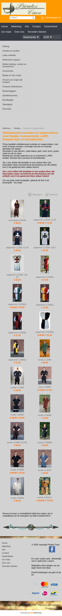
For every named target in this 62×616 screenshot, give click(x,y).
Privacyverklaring (53, 608)
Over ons (19, 31)
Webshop (16, 26)
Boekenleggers (9, 91)
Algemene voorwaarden (48, 605)
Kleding (5, 46)
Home (4, 26)
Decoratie (6, 109)
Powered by (31, 613)
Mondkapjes (7, 100)
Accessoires (7, 71)
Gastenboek (50, 26)
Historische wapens (11, 60)
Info (27, 26)
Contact (36, 26)
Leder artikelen (9, 55)
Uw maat (6, 31)
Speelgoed (7, 104)
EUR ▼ (48, 37)
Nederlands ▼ (31, 37)
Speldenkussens (9, 95)
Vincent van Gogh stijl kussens (12, 81)
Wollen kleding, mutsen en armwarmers (14, 65)
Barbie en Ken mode (11, 75)
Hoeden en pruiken (11, 51)
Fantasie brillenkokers (12, 87)
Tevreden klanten (37, 31)
